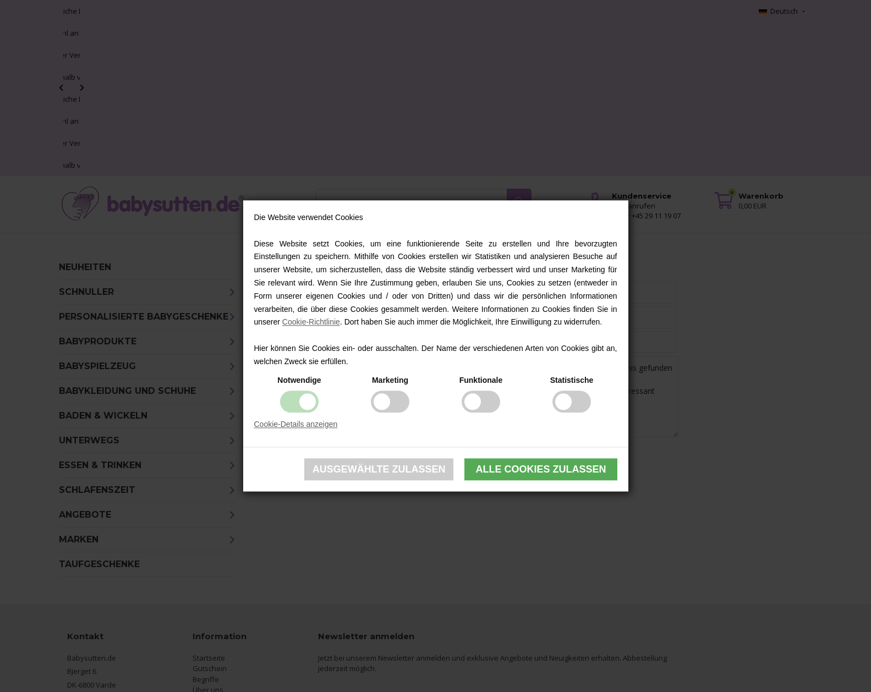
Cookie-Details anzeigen (296, 424)
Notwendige (299, 380)
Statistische (572, 380)
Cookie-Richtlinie (311, 322)
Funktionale (481, 380)
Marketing (390, 380)
